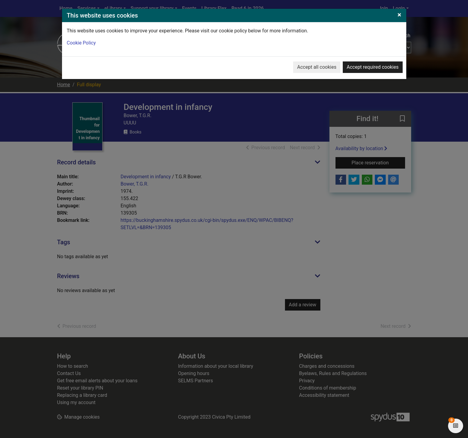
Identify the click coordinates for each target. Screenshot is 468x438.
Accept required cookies (373, 67)
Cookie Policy (81, 43)
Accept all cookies (316, 67)
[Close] (399, 14)
